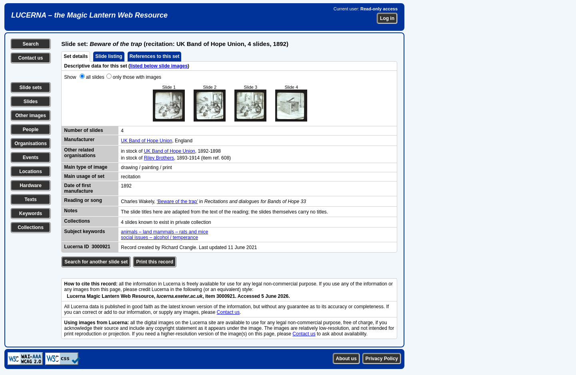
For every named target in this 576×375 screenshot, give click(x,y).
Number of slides (83, 130)
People (30, 129)
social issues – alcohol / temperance (159, 237)
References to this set (155, 56)
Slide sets (30, 87)
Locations (30, 171)
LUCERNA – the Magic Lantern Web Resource (89, 15)
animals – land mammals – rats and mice (164, 232)
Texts (30, 199)
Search (30, 44)
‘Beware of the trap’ (177, 201)
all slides (95, 77)
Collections (31, 227)
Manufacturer (79, 139)
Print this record (154, 262)
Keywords (30, 213)
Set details (76, 56)
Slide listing (108, 56)
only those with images (137, 77)
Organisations (30, 143)
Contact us (30, 58)
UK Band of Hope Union (146, 141)
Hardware (31, 185)
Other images (30, 115)
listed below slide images (159, 66)
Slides (31, 101)
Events (30, 157)
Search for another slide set (96, 262)
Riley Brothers (159, 158)
